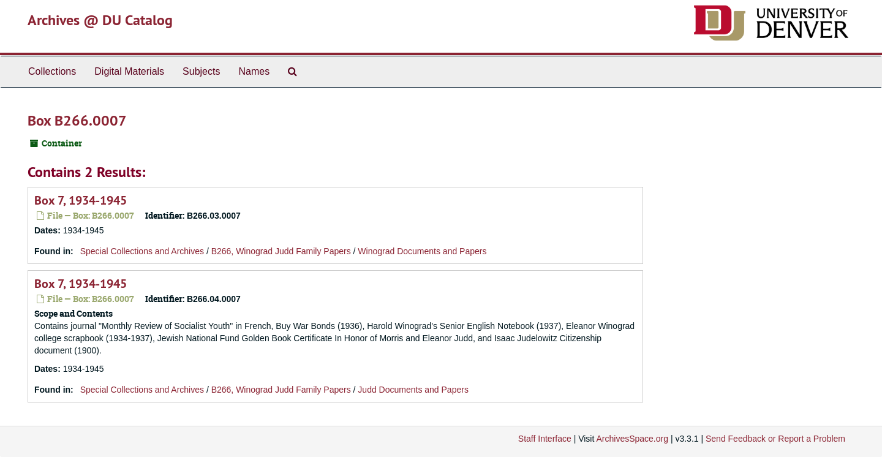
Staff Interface (544, 439)
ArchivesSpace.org (632, 439)
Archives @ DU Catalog (100, 19)
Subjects (201, 71)
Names (254, 71)
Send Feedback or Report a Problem (775, 439)
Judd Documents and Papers (413, 390)
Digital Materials (129, 71)
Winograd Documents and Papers (422, 251)
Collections (52, 71)
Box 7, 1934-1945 (80, 200)
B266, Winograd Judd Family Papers (281, 251)
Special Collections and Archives (142, 251)
